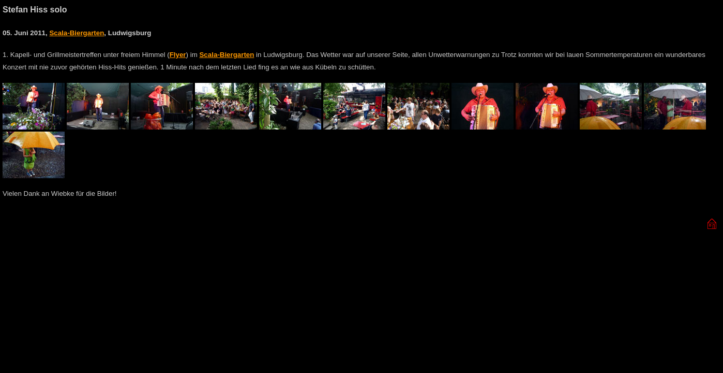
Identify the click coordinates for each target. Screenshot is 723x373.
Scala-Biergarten (76, 33)
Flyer (178, 55)
